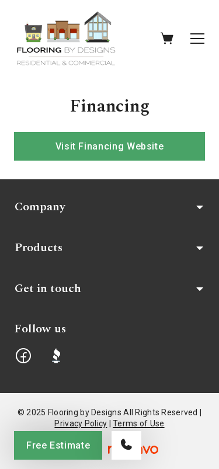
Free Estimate (58, 445)
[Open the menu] (197, 38)
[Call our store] (126, 445)
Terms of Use (138, 423)
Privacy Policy (80, 423)
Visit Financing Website (109, 146)
